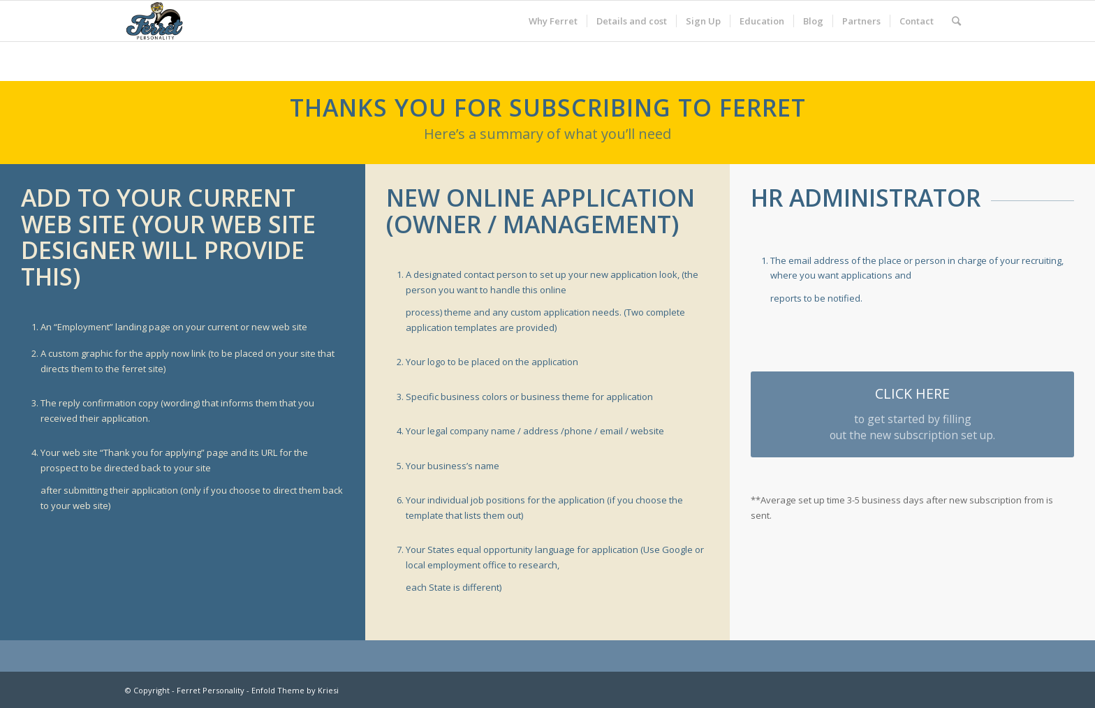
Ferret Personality (210, 690)
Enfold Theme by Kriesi (295, 690)
